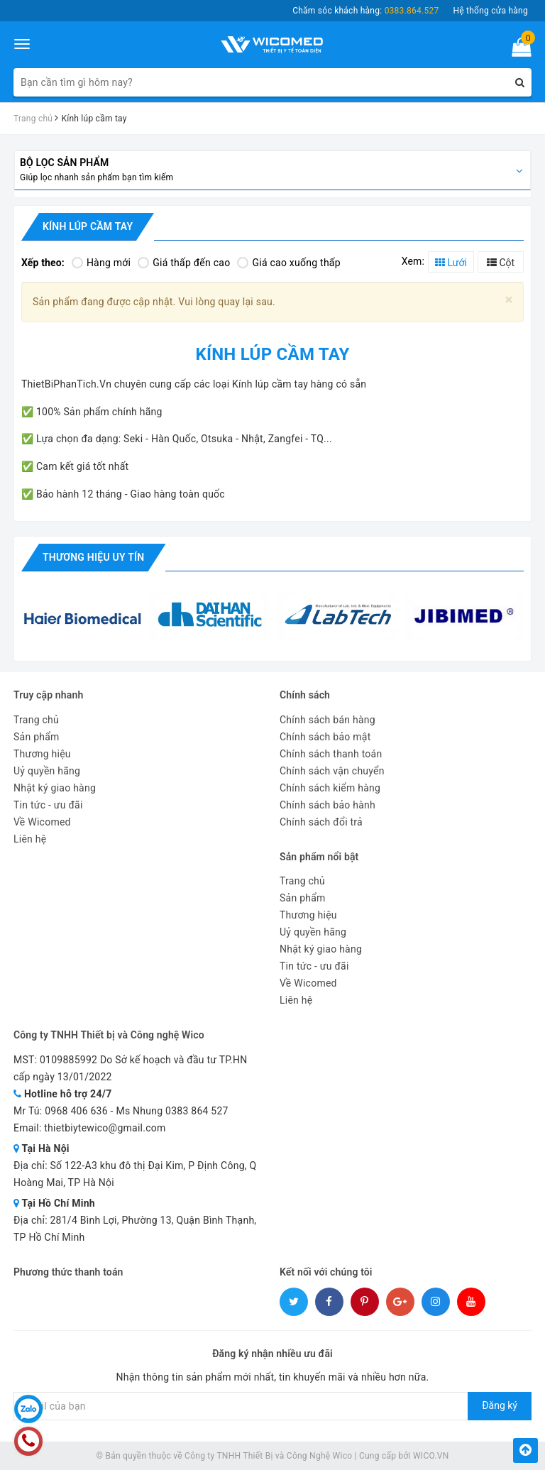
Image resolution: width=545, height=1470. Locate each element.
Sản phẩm (36, 736)
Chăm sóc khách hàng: (365, 11)
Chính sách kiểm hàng (330, 788)
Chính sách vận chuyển (332, 771)
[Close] (509, 299)
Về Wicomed (42, 822)
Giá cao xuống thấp (288, 262)
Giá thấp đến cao (184, 262)
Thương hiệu (42, 753)
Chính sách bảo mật (325, 736)
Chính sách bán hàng (327, 719)
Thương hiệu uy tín (93, 557)
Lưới (451, 262)
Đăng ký (499, 1405)
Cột (500, 262)
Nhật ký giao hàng (54, 788)
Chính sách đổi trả (321, 822)
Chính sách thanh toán (331, 753)
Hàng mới (101, 262)
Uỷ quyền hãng (46, 771)
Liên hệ (29, 839)
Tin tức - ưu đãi (48, 805)
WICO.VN (431, 1456)
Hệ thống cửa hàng (490, 11)
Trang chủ (36, 719)
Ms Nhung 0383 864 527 (172, 1111)
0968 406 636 (76, 1111)
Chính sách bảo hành (327, 805)
